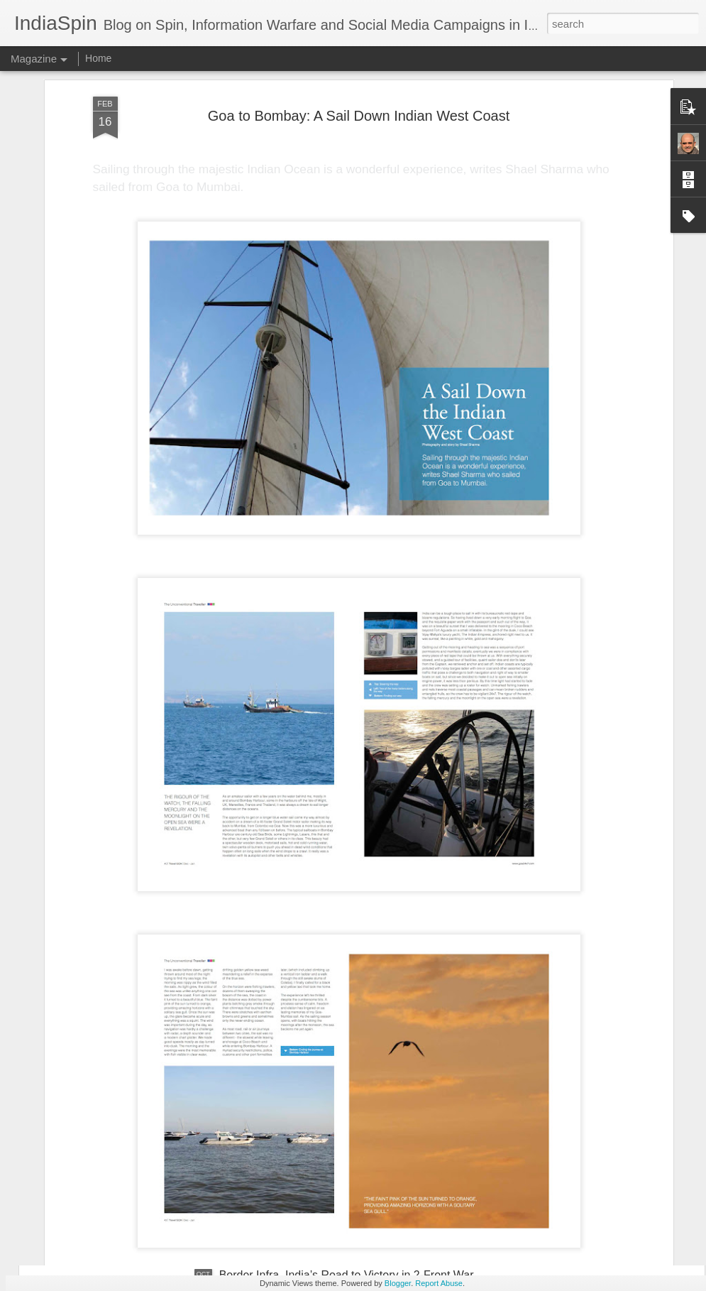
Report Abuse (439, 1283)
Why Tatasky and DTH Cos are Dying (313, 1114)
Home (98, 58)
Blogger (398, 1283)
